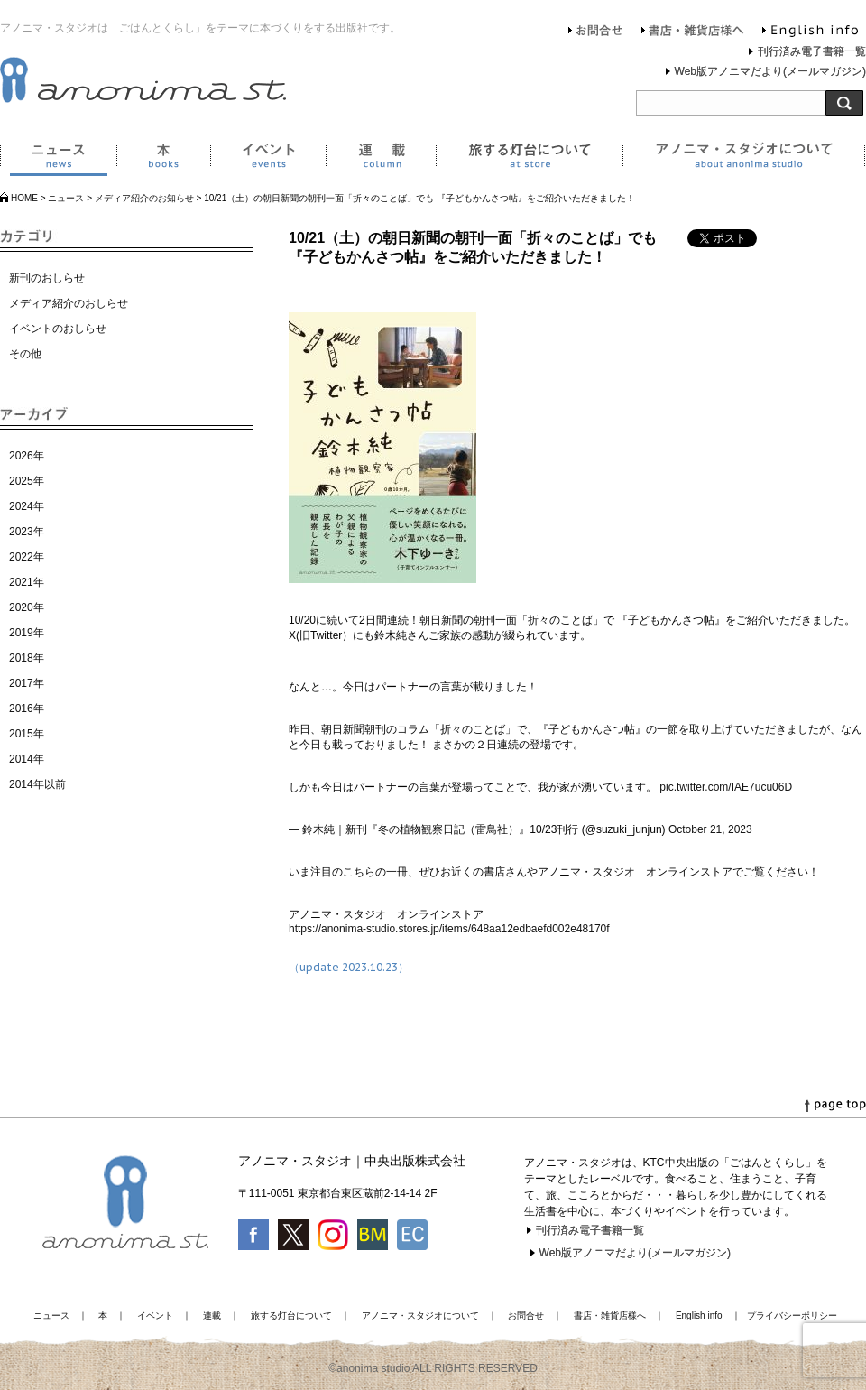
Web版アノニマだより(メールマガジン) (770, 71)
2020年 (26, 607)
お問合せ (595, 32)
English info (810, 32)
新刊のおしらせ (47, 278)
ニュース (58, 159)
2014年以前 (37, 784)
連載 (381, 159)
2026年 (26, 455)
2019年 (26, 632)
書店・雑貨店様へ (692, 32)
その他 (25, 354)
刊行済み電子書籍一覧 (812, 51)
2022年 (26, 557)
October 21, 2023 (710, 829)
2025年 (26, 481)
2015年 (26, 733)
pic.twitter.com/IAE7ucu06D (725, 787)
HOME (24, 198)
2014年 (26, 759)
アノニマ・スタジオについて (743, 159)
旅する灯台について (529, 159)
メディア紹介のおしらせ (68, 303)
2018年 (26, 658)
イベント (268, 159)
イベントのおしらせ (57, 328)
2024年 (26, 506)
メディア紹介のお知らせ (144, 198)
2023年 (26, 531)
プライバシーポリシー (792, 1315)
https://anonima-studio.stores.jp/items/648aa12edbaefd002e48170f (449, 928)
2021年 (26, 582)
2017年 (26, 683)
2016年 (26, 708)
